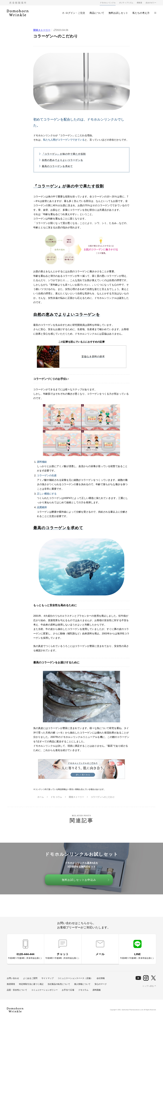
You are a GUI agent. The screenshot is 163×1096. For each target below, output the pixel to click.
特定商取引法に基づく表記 (31, 984)
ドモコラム (83, 990)
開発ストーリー (41, 30)
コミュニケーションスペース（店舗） (75, 978)
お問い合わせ (13, 978)
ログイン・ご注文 (73, 13)
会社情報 (101, 978)
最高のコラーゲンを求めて (57, 166)
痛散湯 (139, 3)
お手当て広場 (68, 990)
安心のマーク (101, 984)
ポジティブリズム (126, 3)
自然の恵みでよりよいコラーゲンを (62, 160)
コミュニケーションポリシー (44, 990)
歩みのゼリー (151, 3)
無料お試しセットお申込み (79, 879)
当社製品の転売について (59, 984)
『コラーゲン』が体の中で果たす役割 (64, 154)
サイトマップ (47, 978)
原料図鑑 (97, 990)
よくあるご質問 (30, 978)
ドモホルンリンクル (108, 3)
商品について (97, 13)
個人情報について (82, 984)
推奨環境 (11, 984)
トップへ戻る (148, 986)
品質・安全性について (17, 990)
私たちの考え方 (141, 13)
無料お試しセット (118, 13)
